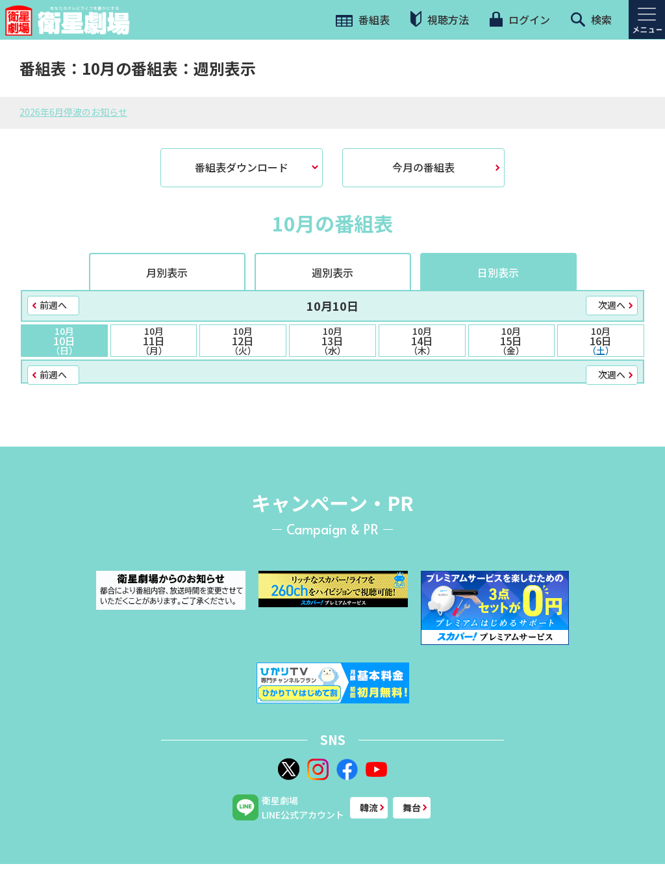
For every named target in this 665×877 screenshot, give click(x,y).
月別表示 (167, 272)
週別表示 (332, 272)
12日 (243, 340)
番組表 (363, 19)
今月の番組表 (423, 167)
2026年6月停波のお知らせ (73, 111)
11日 (154, 340)
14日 (422, 340)
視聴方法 (439, 19)
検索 (591, 19)
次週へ (611, 304)
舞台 (412, 807)
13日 (332, 340)
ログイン (519, 19)
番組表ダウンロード (241, 167)
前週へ (53, 304)
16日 (601, 340)
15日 (512, 340)
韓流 (369, 807)
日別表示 (498, 272)
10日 (64, 340)
